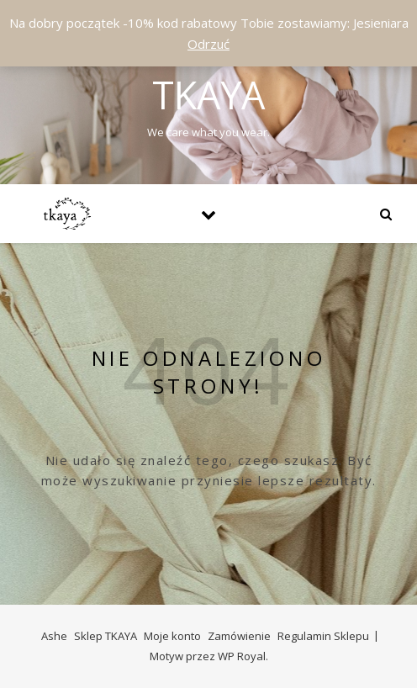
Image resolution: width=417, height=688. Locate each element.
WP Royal (242, 656)
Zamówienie (239, 635)
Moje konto (172, 635)
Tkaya (208, 95)
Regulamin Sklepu (323, 635)
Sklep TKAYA (105, 635)
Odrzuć (208, 43)
